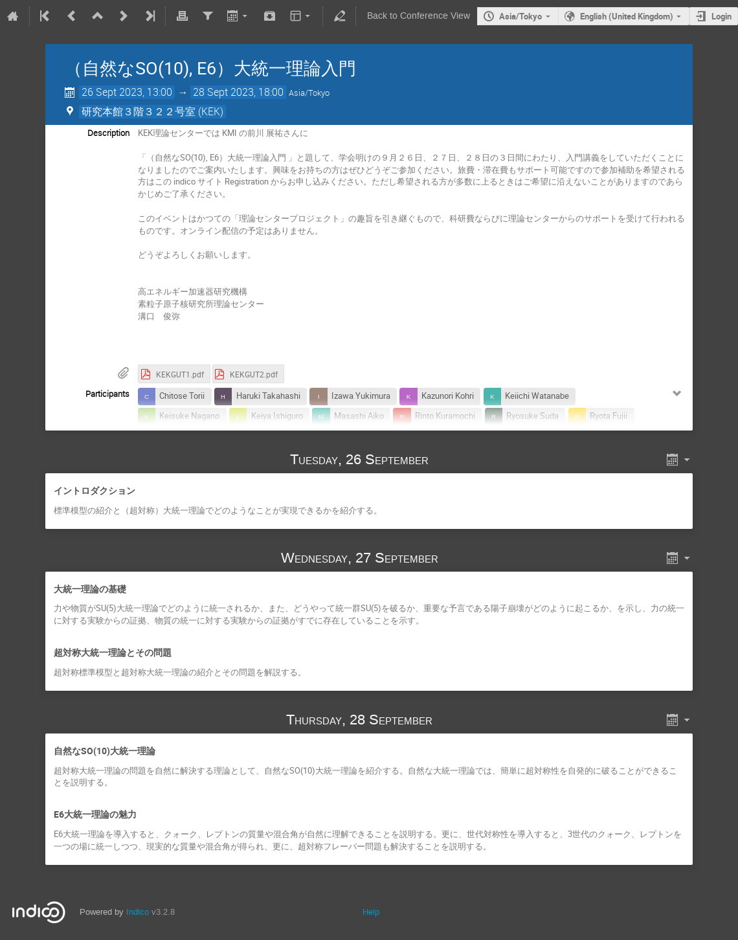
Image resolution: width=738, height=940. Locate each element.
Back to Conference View (418, 16)
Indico (137, 911)
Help (371, 911)
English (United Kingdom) (626, 16)
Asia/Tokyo (520, 16)
